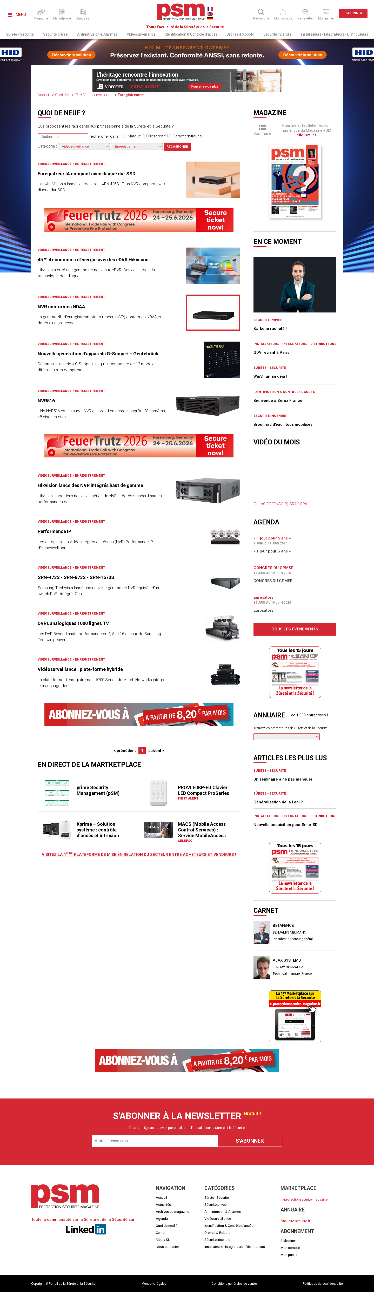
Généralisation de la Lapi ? (278, 802)
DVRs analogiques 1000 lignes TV (73, 623)
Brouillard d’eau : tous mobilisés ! (284, 424)
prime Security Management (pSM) (98, 790)
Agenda (162, 1219)
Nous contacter (167, 1247)
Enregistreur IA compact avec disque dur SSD (86, 173)
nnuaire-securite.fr (295, 1221)
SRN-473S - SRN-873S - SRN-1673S (76, 577)
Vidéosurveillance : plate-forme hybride (80, 669)
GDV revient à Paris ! (272, 352)
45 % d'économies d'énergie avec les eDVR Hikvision (93, 259)
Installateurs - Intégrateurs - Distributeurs (334, 34)
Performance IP (54, 531)
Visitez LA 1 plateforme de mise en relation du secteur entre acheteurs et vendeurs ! (139, 854)
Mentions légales (154, 1284)
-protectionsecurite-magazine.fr (305, 1199)
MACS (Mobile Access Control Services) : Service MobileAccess (202, 829)
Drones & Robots (240, 34)
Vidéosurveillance (141, 34)
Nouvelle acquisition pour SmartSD (285, 824)
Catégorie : (74, 146)
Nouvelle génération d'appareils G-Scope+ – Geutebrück (98, 353)
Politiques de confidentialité (323, 1284)
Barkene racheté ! (270, 328)
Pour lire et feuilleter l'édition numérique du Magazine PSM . (306, 130)
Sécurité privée (55, 34)
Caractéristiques (185, 136)
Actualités (163, 1205)
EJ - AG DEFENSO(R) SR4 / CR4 (280, 504)
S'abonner (353, 13)
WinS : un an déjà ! (270, 376)
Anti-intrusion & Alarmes (97, 34)
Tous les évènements (295, 629)
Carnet (160, 1233)
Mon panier (288, 1255)
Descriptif (154, 136)
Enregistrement (131, 95)
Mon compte (290, 1248)
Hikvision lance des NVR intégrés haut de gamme (90, 485)
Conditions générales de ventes (235, 1284)
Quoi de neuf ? (66, 95)
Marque (132, 136)
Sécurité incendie (277, 34)
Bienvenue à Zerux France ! (278, 400)
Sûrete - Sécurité (20, 34)
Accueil (44, 95)
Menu (17, 14)
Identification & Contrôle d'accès (191, 34)
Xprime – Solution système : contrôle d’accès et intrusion (98, 829)
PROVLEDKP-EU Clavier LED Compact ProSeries (203, 790)
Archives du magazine (172, 1212)
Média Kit (163, 1240)
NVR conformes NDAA (61, 306)
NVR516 (46, 400)
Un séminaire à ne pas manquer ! (284, 779)
